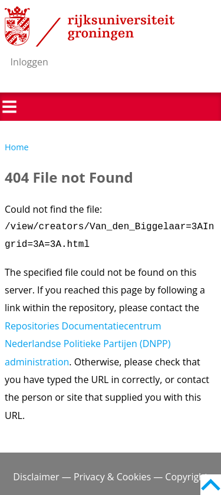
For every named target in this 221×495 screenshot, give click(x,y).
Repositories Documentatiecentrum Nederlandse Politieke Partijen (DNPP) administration (87, 343)
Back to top (210, 484)
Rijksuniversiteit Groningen (89, 26)
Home (17, 147)
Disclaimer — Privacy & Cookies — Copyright (110, 476)
